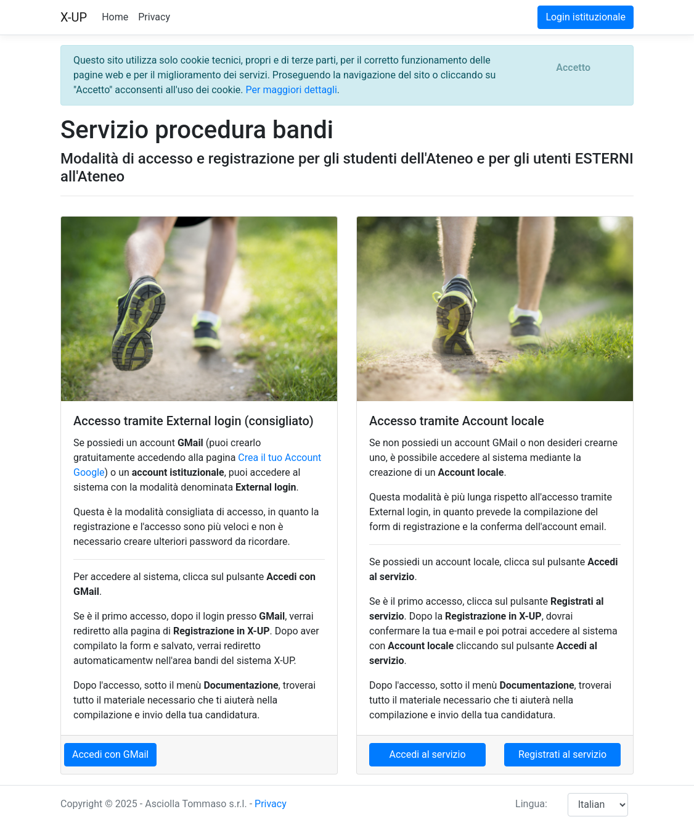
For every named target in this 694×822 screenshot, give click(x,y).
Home (115, 17)
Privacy (154, 17)
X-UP (73, 17)
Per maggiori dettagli (291, 90)
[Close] (573, 68)
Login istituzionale (585, 17)
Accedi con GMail (110, 754)
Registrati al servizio (562, 754)
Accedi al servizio (427, 754)
